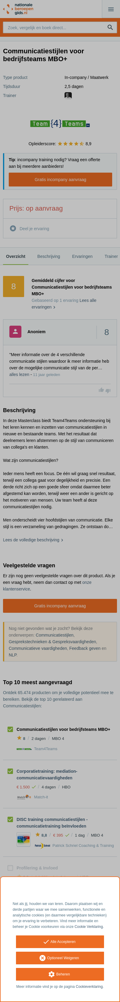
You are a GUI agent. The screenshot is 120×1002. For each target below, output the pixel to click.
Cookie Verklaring (88, 927)
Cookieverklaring (89, 987)
